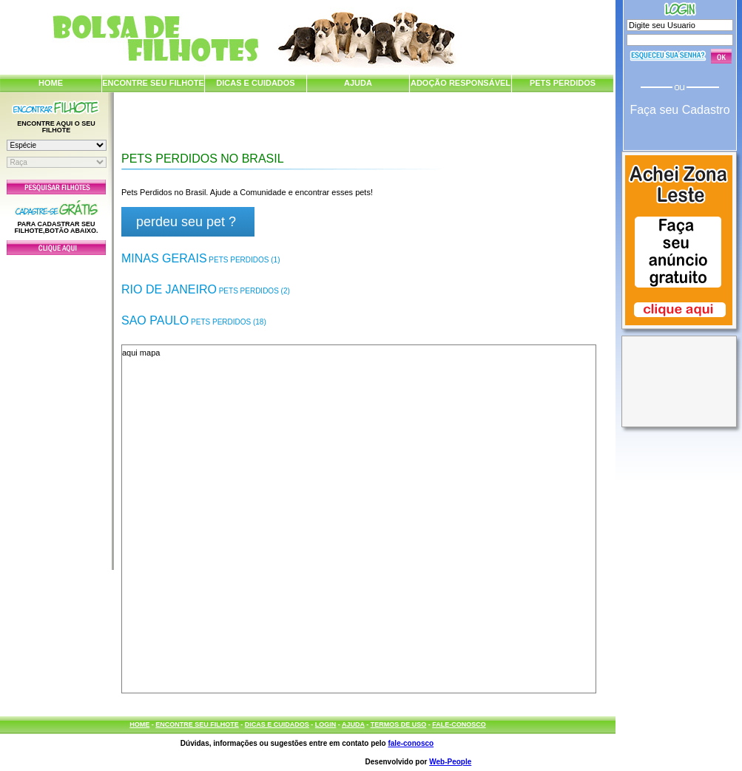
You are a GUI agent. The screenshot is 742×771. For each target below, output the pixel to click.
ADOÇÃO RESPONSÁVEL (460, 82)
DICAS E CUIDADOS (255, 82)
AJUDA (358, 82)
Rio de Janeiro (205, 289)
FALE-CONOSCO (459, 724)
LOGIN (326, 724)
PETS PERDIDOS (563, 82)
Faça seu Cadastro (679, 109)
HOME (50, 82)
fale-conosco (411, 743)
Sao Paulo (193, 320)
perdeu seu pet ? (186, 221)
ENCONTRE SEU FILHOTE (153, 82)
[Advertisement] (56, 409)
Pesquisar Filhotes (56, 187)
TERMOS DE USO (399, 724)
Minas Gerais (200, 258)
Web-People (450, 762)
